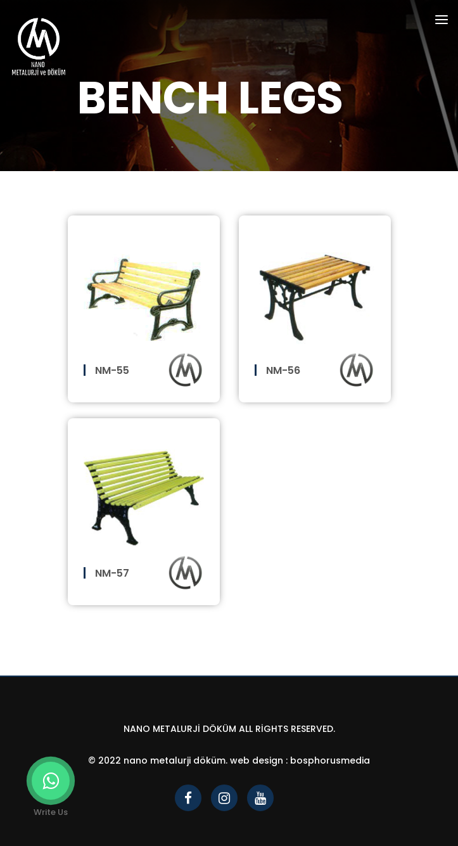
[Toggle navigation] (441, 22)
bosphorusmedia (330, 760)
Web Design (256, 760)
